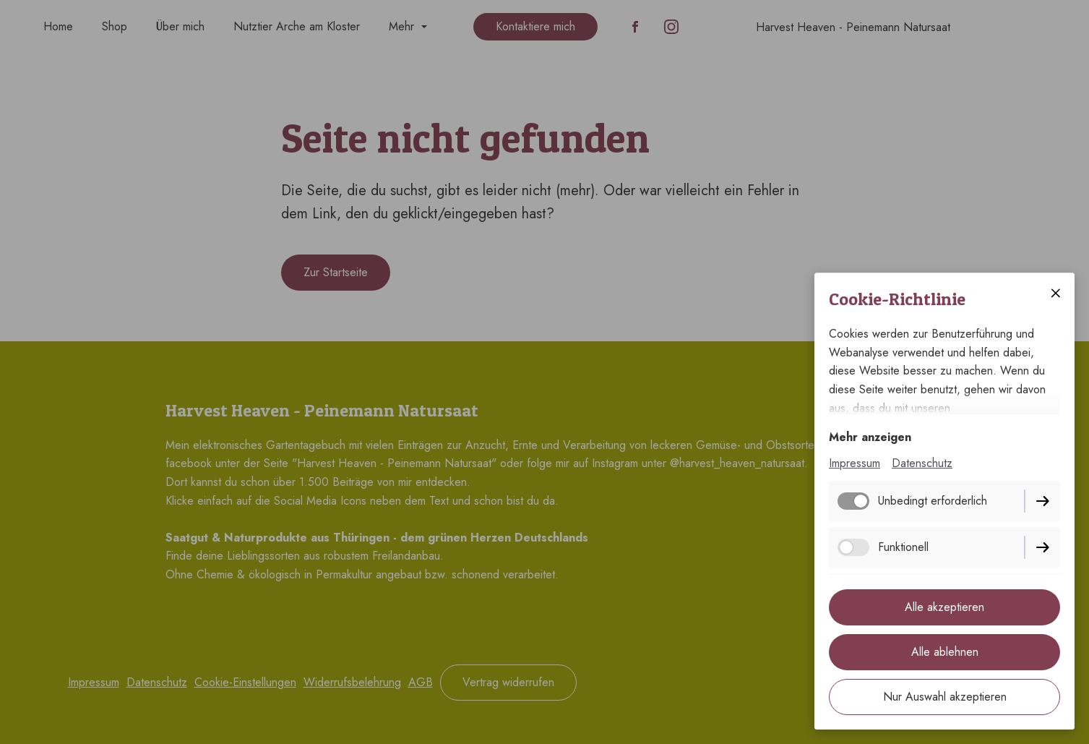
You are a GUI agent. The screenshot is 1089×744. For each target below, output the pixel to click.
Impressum (854, 463)
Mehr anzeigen (870, 437)
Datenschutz (922, 463)
